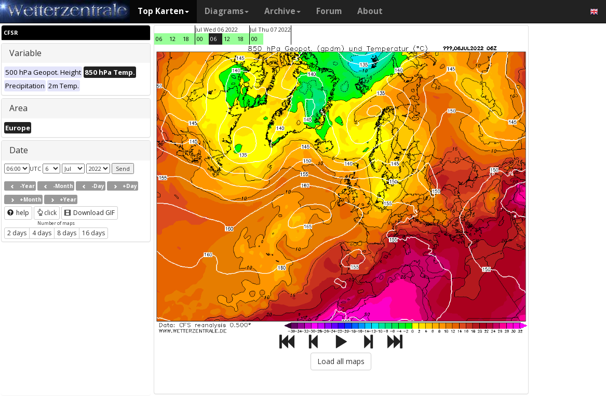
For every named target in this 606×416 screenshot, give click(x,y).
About (370, 11)
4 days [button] (41, 233)
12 (172, 39)
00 (200, 39)
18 (186, 39)
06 (159, 39)
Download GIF (89, 212)
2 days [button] (16, 233)
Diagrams (227, 11)
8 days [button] (66, 233)
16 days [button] (93, 233)
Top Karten (163, 11)
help (18, 212)
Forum (329, 11)
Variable (25, 53)
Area (18, 108)
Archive (282, 11)
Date (18, 150)
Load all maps (341, 361)
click (47, 212)
